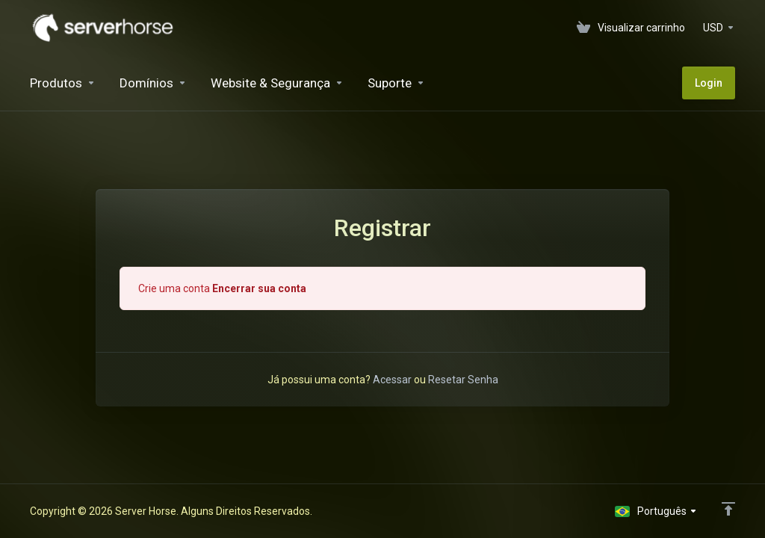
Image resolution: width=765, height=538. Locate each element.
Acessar (392, 380)
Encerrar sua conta (259, 288)
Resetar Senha (463, 380)
